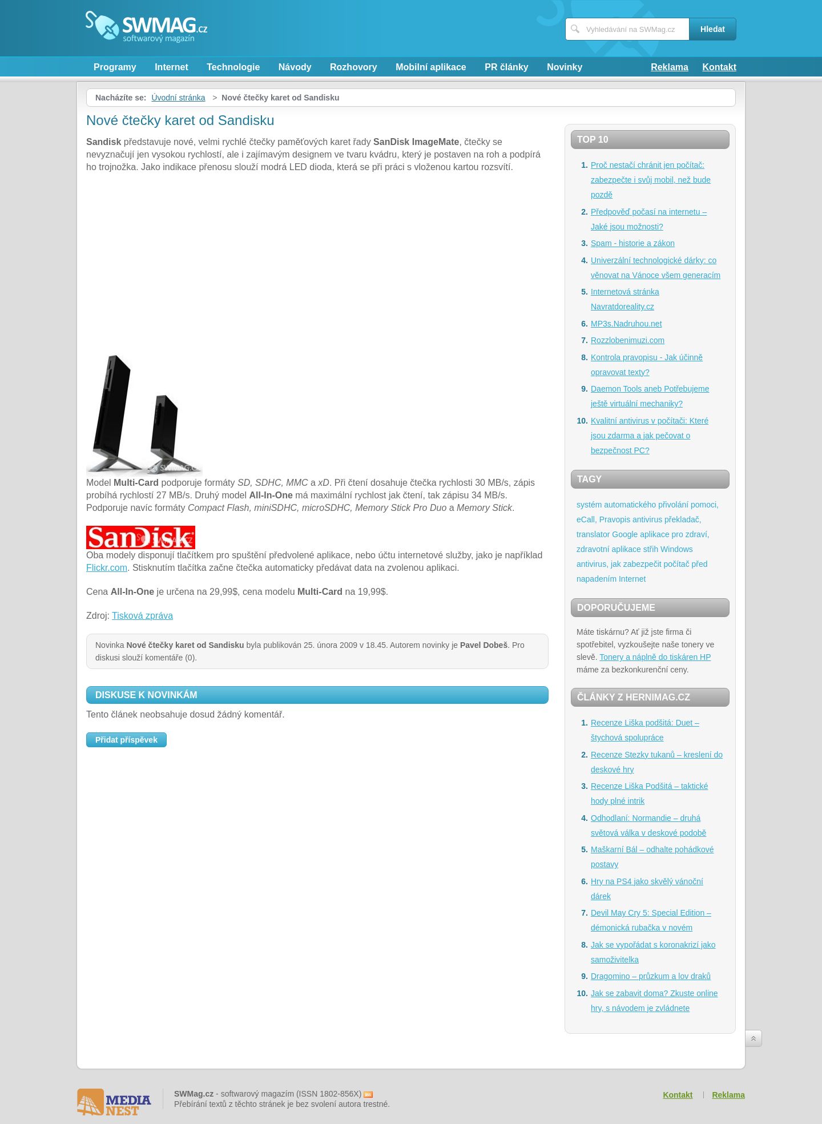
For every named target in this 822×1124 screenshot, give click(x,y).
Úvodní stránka (178, 97)
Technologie (233, 67)
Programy (115, 67)
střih (650, 549)
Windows (676, 549)
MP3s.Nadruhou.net (626, 323)
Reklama (669, 67)
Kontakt (719, 67)
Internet (171, 67)
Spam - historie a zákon (633, 243)
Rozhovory (353, 67)
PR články (506, 67)
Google (625, 534)
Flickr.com (106, 568)
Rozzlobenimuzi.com (627, 340)
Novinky (564, 67)
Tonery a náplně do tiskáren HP (655, 657)
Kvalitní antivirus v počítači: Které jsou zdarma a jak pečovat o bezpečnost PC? (649, 435)
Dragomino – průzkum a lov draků (651, 976)
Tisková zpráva (142, 616)
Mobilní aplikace (431, 67)
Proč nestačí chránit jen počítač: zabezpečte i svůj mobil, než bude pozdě (651, 179)
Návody (295, 67)
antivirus (647, 519)
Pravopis (614, 519)
